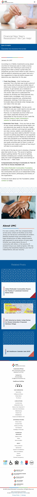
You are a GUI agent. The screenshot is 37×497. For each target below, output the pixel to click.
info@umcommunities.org (18, 378)
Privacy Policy (14, 492)
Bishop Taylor (18, 421)
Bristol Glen (18, 392)
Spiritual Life (18, 447)
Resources (18, 434)
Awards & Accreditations (18, 449)
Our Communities (18, 390)
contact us (4, 180)
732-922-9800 (18, 376)
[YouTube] (19, 386)
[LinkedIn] (21, 386)
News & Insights (6, 45)
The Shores (18, 397)
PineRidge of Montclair (18, 429)
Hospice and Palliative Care (19, 416)
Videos (18, 438)
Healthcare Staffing (18, 381)
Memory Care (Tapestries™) (18, 407)
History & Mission (18, 445)
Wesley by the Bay (18, 425)
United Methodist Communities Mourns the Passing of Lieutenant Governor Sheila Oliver (18, 291)
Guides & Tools (18, 436)
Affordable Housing (18, 419)
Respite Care (18, 412)
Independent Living (18, 405)
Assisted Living (18, 403)
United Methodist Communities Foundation (18, 168)
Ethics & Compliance (18, 451)
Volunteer (18, 455)
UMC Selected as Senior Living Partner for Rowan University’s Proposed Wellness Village (18, 323)
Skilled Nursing (18, 410)
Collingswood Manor (18, 394)
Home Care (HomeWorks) (18, 408)
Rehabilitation (18, 414)
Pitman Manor (19, 396)
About (18, 443)
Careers (18, 453)
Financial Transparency (18, 457)
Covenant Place (18, 423)
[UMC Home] (7, 2)
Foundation (18, 432)
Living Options (18, 401)
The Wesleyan (18, 427)
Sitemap (23, 495)
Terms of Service (23, 492)
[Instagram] (17, 386)
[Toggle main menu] (35, 2)
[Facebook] (15, 386)
